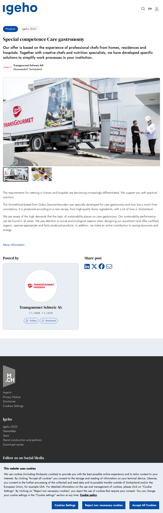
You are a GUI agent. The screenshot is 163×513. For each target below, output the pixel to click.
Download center (13, 444)
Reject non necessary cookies (104, 505)
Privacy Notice (11, 397)
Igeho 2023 (10, 427)
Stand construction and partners (22, 440)
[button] (15, 174)
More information (13, 245)
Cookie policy (88, 495)
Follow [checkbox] (31, 320)
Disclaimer (9, 401)
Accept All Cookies (144, 505)
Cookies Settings (13, 406)
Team (6, 435)
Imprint (7, 392)
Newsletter (9, 431)
